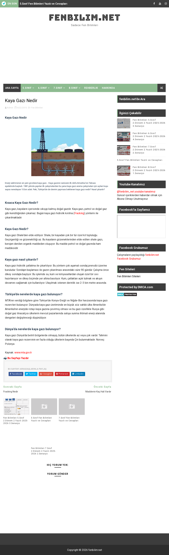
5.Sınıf (27, 88)
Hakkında (108, 88)
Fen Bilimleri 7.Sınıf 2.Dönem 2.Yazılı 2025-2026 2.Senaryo (43, 451)
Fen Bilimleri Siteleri (128, 276)
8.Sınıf (73, 88)
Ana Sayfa (12, 88)
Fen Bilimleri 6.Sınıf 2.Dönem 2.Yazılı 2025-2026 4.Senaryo (149, 136)
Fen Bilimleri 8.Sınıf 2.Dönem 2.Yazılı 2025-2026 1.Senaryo (149, 170)
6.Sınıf (42, 88)
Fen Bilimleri (37, 107)
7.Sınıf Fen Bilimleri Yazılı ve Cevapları (69, 419)
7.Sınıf (57, 88)
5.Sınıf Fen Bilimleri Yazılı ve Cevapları (43, 3)
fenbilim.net (84, 17)
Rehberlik (91, 88)
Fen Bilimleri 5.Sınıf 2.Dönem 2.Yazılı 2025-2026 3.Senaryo (15, 421)
